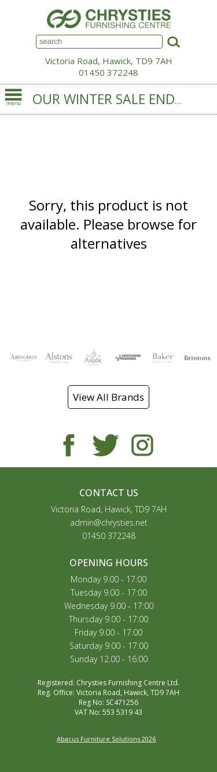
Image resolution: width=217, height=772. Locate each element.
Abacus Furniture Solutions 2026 (106, 738)
